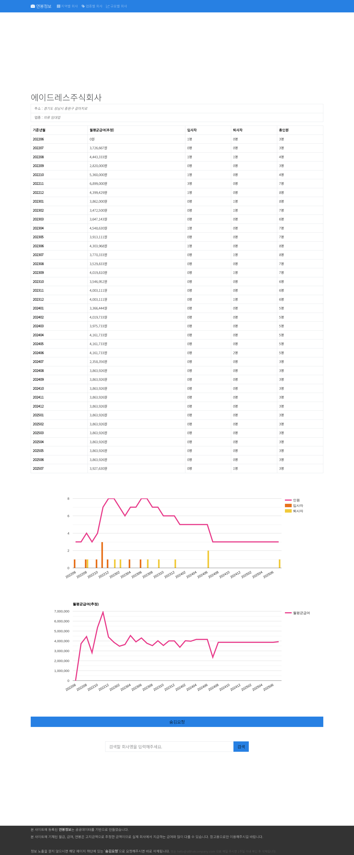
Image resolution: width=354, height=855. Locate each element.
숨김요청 (177, 722)
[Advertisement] (166, 53)
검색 (241, 746)
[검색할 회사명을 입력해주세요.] (169, 746)
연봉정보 (41, 6)
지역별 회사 (67, 6)
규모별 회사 (116, 6)
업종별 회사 (92, 6)
